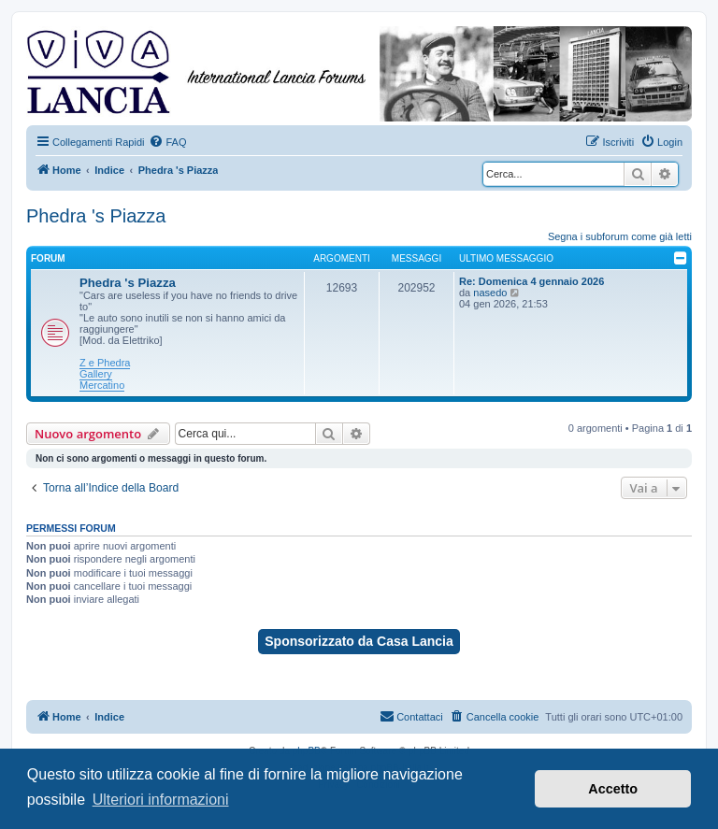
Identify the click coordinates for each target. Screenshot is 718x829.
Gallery (95, 373)
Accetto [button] (613, 788)
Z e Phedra (104, 362)
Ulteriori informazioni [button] (161, 800)
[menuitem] (167, 142)
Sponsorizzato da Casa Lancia (359, 641)
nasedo (490, 292)
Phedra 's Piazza (95, 216)
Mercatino (101, 385)
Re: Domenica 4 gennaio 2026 (531, 281)
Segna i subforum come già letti (620, 236)
